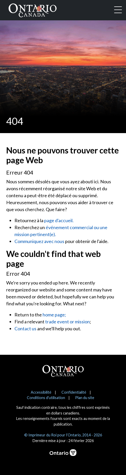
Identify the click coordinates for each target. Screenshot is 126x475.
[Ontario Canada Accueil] (32, 9)
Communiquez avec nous (39, 241)
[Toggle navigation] (118, 10)
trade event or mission (67, 321)
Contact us (25, 328)
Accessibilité (41, 392)
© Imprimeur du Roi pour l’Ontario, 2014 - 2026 (63, 435)
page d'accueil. (59, 220)
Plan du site (84, 397)
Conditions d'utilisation (46, 397)
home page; (54, 314)
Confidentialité (73, 392)
